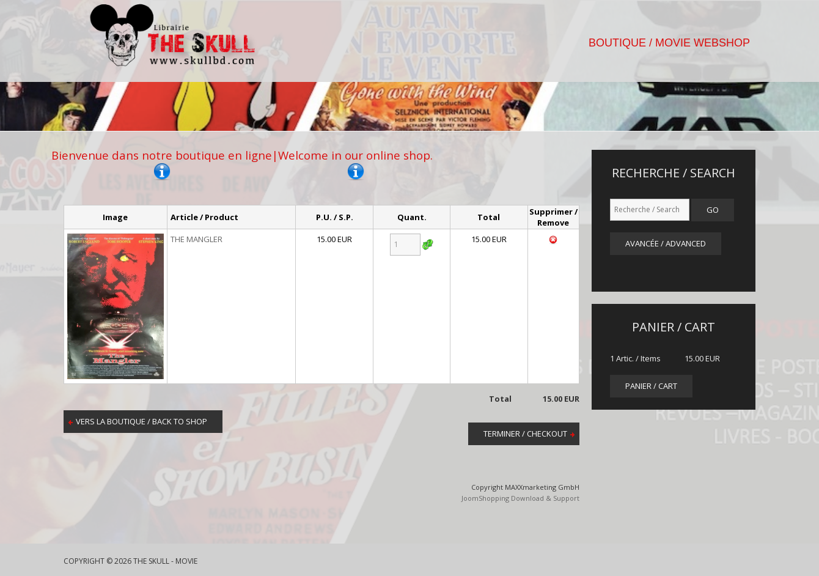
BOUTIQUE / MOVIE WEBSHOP (669, 43)
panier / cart (651, 385)
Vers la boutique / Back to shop (141, 421)
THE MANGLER (196, 239)
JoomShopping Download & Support (520, 498)
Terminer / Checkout (525, 433)
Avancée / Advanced (665, 243)
